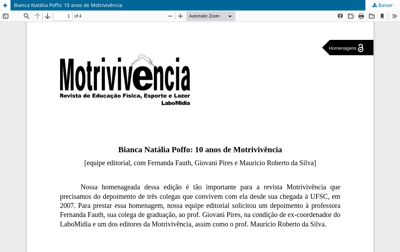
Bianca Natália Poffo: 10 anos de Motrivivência (68, 5)
